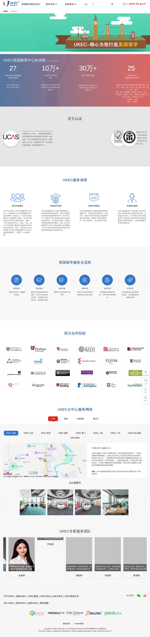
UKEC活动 (45, 596)
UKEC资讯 (57, 596)
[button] (145, 502)
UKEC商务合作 (71, 596)
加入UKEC (9, 603)
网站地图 (44, 603)
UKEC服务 (33, 596)
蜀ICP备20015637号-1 (104, 631)
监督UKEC (33, 603)
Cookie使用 (78, 624)
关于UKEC (9, 596)
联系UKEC (21, 603)
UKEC (5, 11)
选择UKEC (21, 596)
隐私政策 (66, 624)
